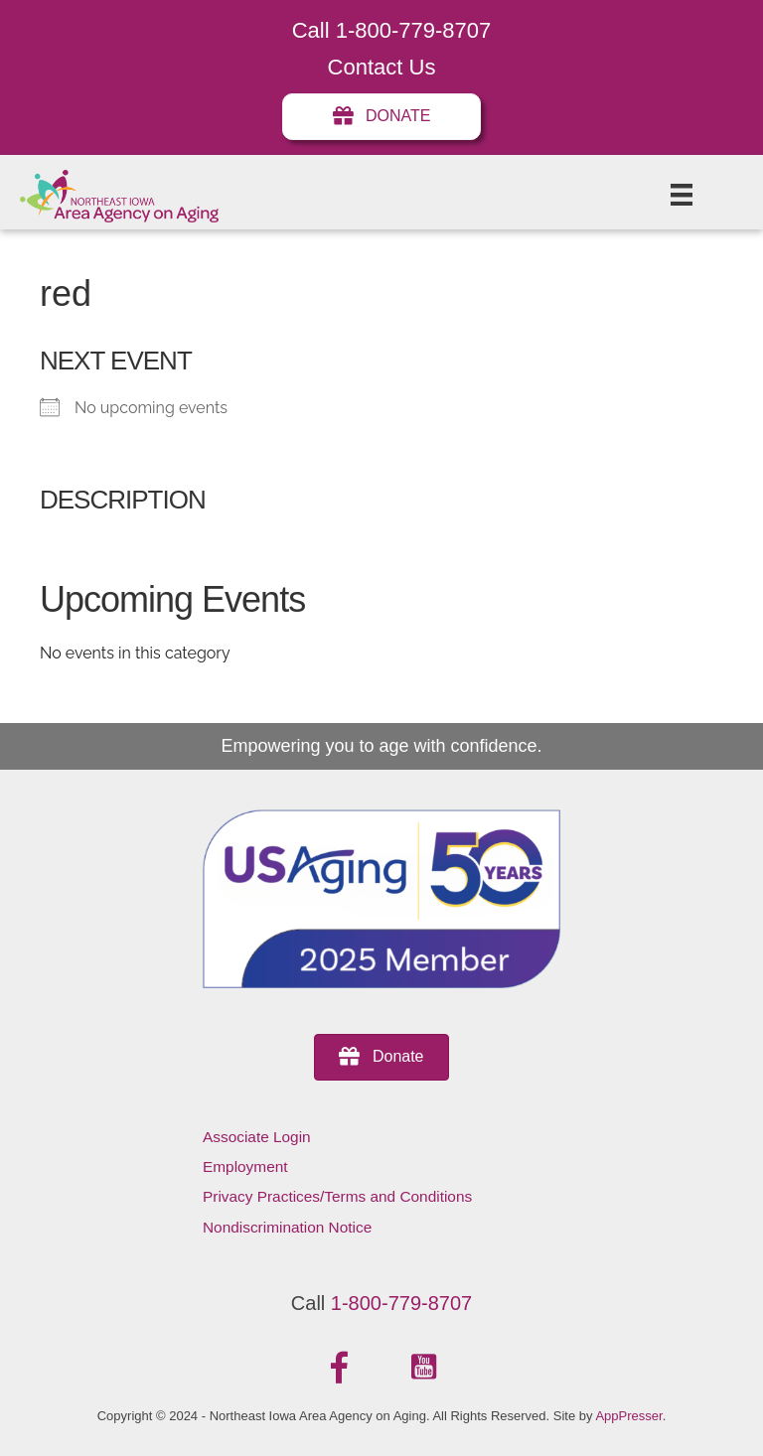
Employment (245, 1166)
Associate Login (257, 1136)
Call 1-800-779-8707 (392, 30)
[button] (340, 1367)
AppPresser (628, 1415)
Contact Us (382, 67)
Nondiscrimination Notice (287, 1227)
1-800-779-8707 (401, 1303)
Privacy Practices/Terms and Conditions (337, 1196)
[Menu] (681, 194)
